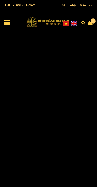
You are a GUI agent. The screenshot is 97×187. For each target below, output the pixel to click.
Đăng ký (86, 5)
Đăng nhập (69, 5)
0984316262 (25, 5)
